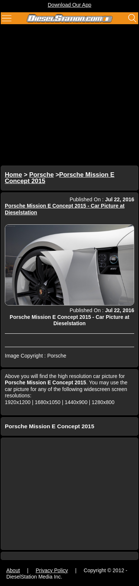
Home (13, 174)
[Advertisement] (69, 96)
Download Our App (70, 5)
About (13, 570)
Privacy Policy (52, 570)
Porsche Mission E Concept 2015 (60, 178)
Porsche (41, 174)
